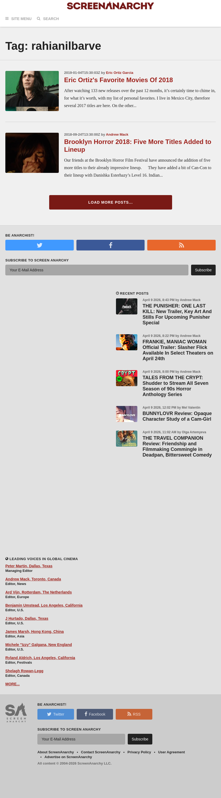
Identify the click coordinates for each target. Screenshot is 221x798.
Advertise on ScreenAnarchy (68, 757)
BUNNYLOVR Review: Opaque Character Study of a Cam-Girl (177, 416)
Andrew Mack (117, 134)
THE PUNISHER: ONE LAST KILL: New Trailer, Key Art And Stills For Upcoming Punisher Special (177, 314)
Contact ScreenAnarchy (100, 752)
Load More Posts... (110, 202)
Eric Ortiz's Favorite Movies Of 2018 (118, 79)
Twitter (55, 714)
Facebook (94, 714)
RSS (134, 714)
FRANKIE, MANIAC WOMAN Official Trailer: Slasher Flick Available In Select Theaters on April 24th (178, 350)
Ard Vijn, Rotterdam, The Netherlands (38, 592)
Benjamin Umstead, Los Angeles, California (44, 605)
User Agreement (171, 752)
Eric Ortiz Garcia (119, 73)
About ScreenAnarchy (55, 752)
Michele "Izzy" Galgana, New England (38, 645)
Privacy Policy (139, 752)
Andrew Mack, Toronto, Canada (33, 579)
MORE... (12, 684)
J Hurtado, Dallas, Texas (26, 618)
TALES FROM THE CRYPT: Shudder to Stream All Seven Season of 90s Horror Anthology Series (175, 386)
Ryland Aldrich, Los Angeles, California (40, 658)
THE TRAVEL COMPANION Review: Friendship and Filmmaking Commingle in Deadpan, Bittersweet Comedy (177, 446)
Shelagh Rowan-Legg (24, 671)
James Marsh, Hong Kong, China (34, 631)
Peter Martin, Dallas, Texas (28, 566)
